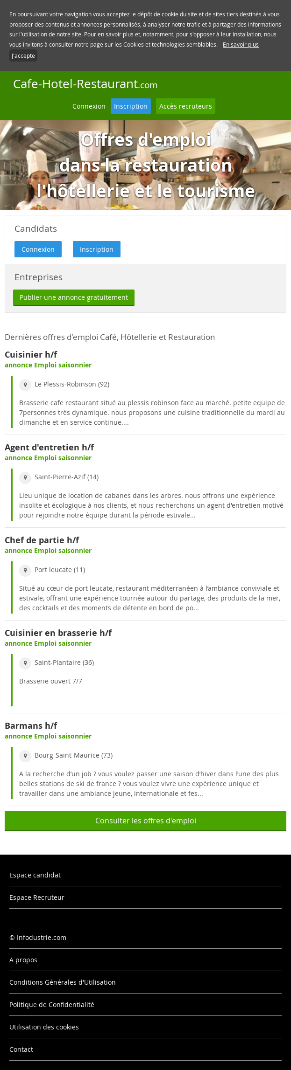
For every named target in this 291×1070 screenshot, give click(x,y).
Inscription (131, 106)
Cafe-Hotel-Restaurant (85, 84)
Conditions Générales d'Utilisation (62, 982)
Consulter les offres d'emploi (145, 820)
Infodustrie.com (41, 937)
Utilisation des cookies (44, 1026)
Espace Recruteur (36, 897)
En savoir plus (241, 44)
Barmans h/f (31, 726)
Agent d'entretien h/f (49, 447)
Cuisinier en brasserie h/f (58, 633)
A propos (23, 959)
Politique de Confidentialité (51, 1004)
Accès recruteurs (185, 106)
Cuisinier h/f (31, 354)
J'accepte (23, 55)
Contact (21, 1049)
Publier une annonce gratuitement (74, 297)
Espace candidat (35, 874)
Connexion (89, 106)
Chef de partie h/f (42, 540)
